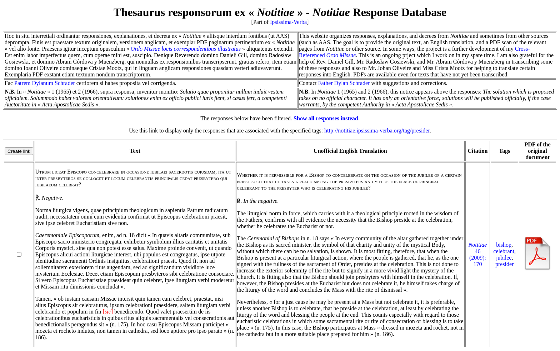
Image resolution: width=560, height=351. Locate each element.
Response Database (379, 12)
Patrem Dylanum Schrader (44, 83)
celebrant (503, 251)
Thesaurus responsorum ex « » (208, 12)
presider (504, 264)
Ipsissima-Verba (288, 22)
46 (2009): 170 (478, 254)
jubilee (504, 258)
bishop (503, 245)
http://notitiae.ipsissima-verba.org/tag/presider (377, 130)
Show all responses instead (326, 118)
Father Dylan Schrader (344, 83)
